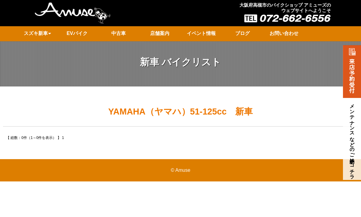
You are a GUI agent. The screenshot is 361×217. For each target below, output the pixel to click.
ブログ (242, 33)
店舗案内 (159, 33)
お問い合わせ (284, 33)
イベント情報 (201, 33)
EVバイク (77, 33)
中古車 (118, 33)
